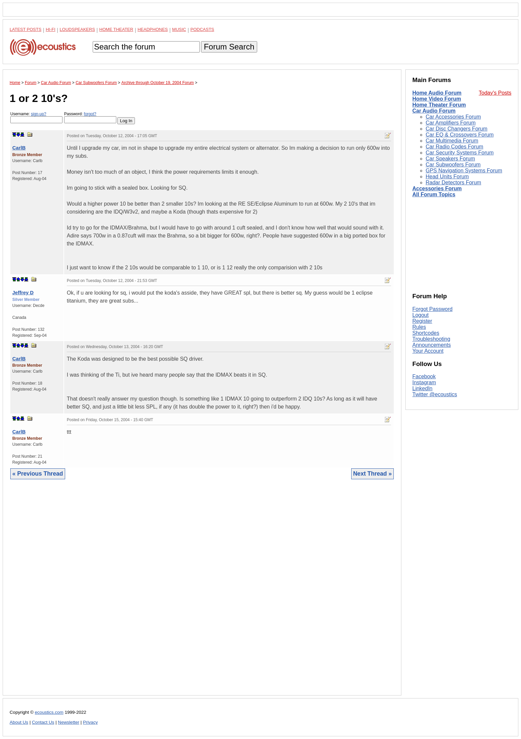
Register (422, 321)
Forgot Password (432, 309)
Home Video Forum (436, 99)
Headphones (153, 29)
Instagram (424, 382)
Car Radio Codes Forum (454, 146)
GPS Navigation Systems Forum (464, 170)
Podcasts (202, 29)
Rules (419, 327)
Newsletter (68, 722)
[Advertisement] (202, 592)
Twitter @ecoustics (434, 394)
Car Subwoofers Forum (453, 164)
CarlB (19, 147)
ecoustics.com (49, 712)
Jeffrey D (23, 292)
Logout (420, 315)
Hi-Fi (50, 29)
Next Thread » (372, 473)
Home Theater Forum (439, 105)
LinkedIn (422, 388)
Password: (90, 117)
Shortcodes (425, 333)
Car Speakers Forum (450, 158)
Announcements (431, 345)
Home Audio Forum (437, 93)
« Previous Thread (37, 473)
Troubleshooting (431, 339)
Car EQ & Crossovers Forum (459, 135)
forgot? (90, 114)
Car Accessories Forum (453, 117)
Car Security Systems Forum (459, 152)
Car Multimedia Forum (452, 140)
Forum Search (229, 46)
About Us (19, 722)
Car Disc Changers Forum (456, 129)
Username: (36, 117)
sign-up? (38, 114)
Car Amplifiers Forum (450, 123)
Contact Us (43, 722)
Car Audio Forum (434, 111)
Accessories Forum (437, 188)
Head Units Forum (447, 176)
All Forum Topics (433, 194)
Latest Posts (26, 29)
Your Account (428, 351)
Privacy (90, 722)
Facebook (424, 376)
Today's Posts (495, 93)
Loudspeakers (77, 29)
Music (179, 29)
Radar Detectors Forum (453, 182)
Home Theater (116, 29)
